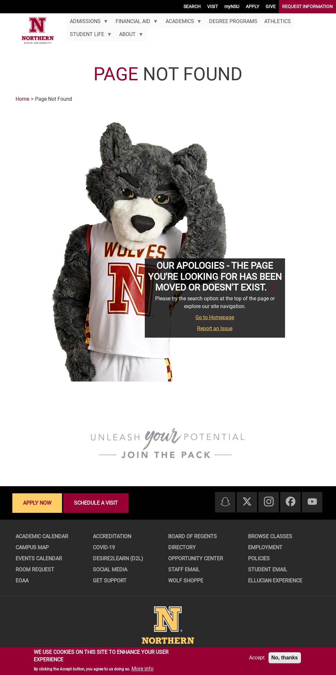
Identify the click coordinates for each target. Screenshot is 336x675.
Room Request (35, 569)
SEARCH (192, 6)
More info (142, 669)
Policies (259, 558)
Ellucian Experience (275, 581)
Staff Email (184, 569)
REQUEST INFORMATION (307, 6)
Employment (265, 547)
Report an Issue (214, 328)
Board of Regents (192, 536)
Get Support (110, 581)
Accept (257, 658)
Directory (182, 547)
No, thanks (284, 657)
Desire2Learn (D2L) (118, 558)
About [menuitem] (129, 36)
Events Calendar (39, 558)
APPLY (252, 6)
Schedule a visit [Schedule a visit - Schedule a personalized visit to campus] (96, 503)
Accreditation (112, 536)
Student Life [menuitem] (89, 36)
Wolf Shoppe (185, 581)
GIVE (271, 6)
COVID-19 (104, 547)
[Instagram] (269, 502)
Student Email (267, 569)
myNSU (231, 6)
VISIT (212, 6)
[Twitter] (247, 502)
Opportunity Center (195, 558)
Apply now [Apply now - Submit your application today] (37, 503)
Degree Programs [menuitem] (233, 21)
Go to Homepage (214, 317)
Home (22, 99)
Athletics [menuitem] (277, 21)
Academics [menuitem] (182, 23)
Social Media (110, 569)
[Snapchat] (225, 502)
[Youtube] (312, 502)
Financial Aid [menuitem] (135, 23)
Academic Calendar (42, 536)
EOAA (22, 581)
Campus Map (32, 547)
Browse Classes (270, 536)
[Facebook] (290, 502)
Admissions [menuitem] (87, 23)
